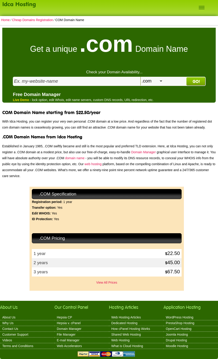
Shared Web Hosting (126, 334)
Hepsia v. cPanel (69, 323)
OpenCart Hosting (178, 329)
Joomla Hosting (177, 334)
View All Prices (106, 282)
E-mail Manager (68, 340)
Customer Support (15, 334)
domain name (74, 158)
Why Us (8, 323)
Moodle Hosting (177, 346)
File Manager (66, 334)
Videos (7, 340)
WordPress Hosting (179, 317)
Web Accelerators (69, 346)
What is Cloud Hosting (127, 346)
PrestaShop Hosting (180, 323)
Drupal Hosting (176, 340)
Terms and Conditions (17, 346)
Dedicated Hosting (124, 323)
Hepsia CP (64, 317)
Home (5, 20)
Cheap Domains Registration (32, 20)
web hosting (93, 164)
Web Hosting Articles (126, 317)
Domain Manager (143, 152)
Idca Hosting (19, 3)
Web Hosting (120, 340)
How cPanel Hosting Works (130, 329)
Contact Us (10, 329)
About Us (9, 317)
